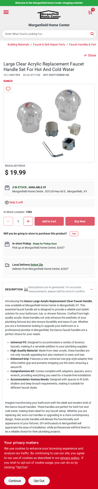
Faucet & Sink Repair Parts (49, 44)
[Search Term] (49, 34)
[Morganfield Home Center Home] (49, 14)
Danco (8, 81)
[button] (49, 289)
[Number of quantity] (18, 221)
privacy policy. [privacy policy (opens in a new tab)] (70, 458)
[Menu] (6, 12)
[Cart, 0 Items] (90, 12)
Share (90, 55)
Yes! (74, 233)
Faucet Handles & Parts (83, 44)
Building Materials (18, 44)
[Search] (92, 33)
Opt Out (39, 481)
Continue (15, 481)
